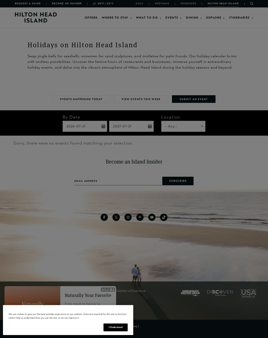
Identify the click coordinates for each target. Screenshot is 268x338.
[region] (68, 320)
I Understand (115, 327)
